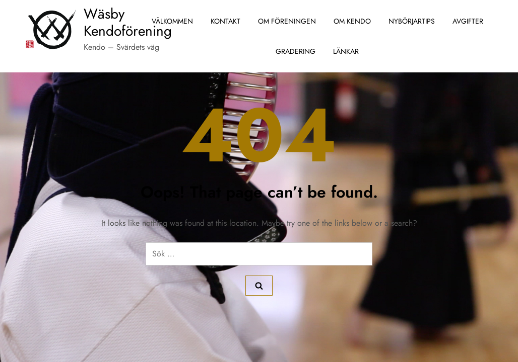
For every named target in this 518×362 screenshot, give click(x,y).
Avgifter (467, 21)
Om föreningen (287, 21)
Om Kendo (352, 21)
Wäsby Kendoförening (128, 22)
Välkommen (172, 21)
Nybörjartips (411, 21)
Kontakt (225, 21)
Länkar (346, 51)
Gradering (295, 51)
